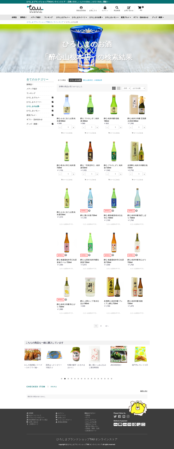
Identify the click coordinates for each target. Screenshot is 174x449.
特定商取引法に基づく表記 (37, 420)
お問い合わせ (32, 422)
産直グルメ (126, 17)
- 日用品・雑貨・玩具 (92, 428)
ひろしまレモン (111, 17)
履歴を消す (143, 391)
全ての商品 (62, 80)
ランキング (48, 17)
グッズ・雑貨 (158, 17)
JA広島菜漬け (137, 365)
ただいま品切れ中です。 (66, 224)
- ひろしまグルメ (90, 420)
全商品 (14, 17)
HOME (30, 413)
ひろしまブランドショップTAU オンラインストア (87, 439)
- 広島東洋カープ (90, 431)
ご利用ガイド (32, 424)
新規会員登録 (61, 422)
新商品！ (23, 17)
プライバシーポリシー (35, 417)
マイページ (61, 415)
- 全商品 (87, 415)
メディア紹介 (36, 17)
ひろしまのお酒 (96, 17)
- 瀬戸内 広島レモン (91, 426)
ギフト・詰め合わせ (140, 17)
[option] (33, 357)
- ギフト (87, 417)
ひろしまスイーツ (79, 17)
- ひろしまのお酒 (90, 422)
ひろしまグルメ (62, 17)
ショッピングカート (64, 420)
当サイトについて (34, 415)
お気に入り (61, 417)
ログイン (60, 413)
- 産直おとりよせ (90, 424)
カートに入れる (66, 133)
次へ (107, 326)
